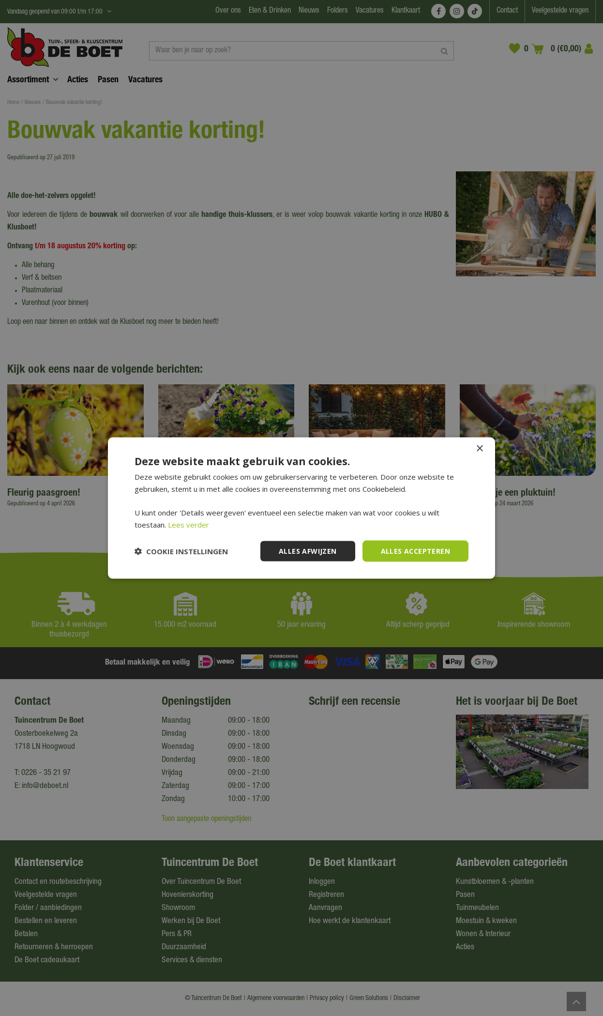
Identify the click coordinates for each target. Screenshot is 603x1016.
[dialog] (301, 508)
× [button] (479, 448)
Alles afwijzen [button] (308, 550)
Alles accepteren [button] (415, 550)
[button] (181, 551)
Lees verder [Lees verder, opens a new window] (188, 524)
